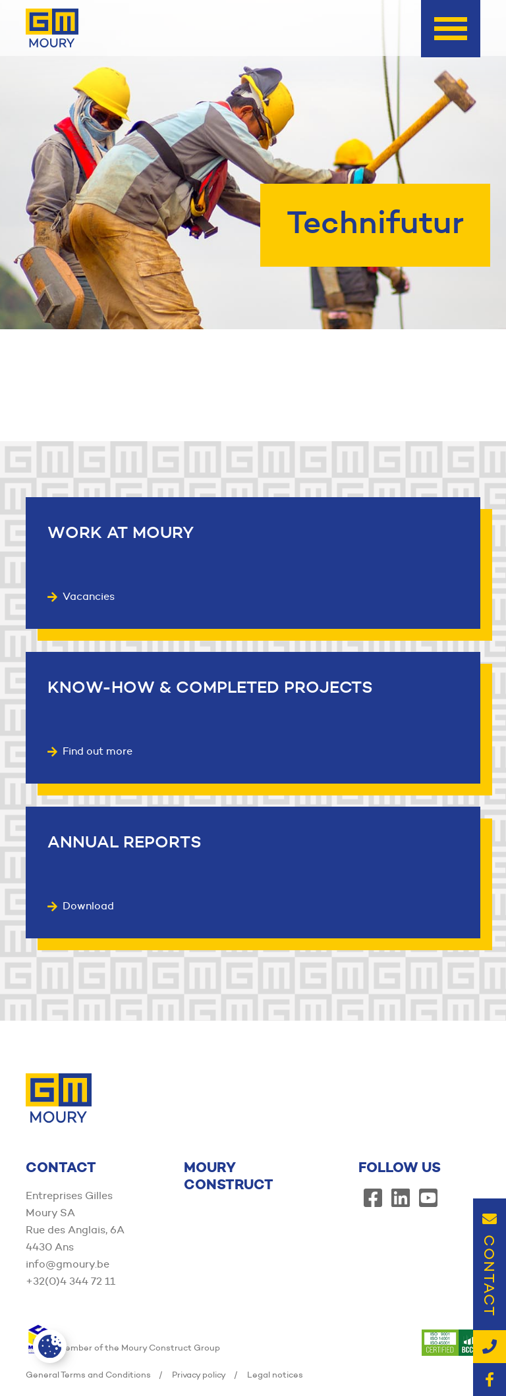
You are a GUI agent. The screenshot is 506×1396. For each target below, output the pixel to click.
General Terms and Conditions (88, 1374)
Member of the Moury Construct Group (123, 1347)
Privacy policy (199, 1374)
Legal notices (275, 1374)
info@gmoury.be (67, 1264)
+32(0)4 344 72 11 (70, 1281)
